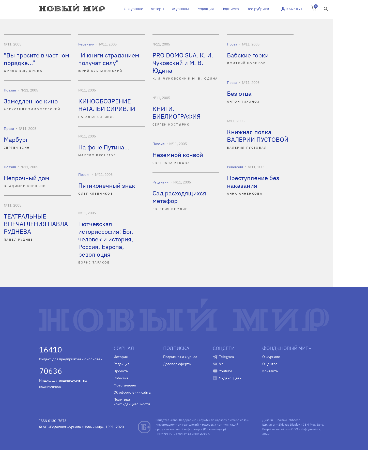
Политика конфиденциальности (132, 401)
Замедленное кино (31, 101)
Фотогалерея (125, 385)
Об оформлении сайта (132, 392)
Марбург (16, 139)
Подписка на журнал (180, 356)
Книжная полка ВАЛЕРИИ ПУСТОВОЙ (257, 136)
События (121, 378)
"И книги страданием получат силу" (108, 59)
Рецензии (86, 44)
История (121, 356)
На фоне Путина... (104, 147)
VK (221, 364)
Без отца (239, 93)
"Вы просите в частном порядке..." (36, 59)
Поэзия (10, 90)
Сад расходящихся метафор (179, 197)
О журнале (133, 8)
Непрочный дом (26, 178)
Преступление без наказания (253, 182)
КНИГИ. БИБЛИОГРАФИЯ (176, 112)
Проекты (121, 371)
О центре (270, 364)
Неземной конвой (177, 155)
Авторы (157, 8)
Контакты (270, 371)
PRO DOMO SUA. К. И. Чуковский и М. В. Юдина (182, 62)
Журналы (180, 8)
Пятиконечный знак (106, 185)
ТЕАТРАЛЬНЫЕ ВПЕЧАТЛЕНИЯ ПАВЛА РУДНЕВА (36, 224)
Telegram (226, 356)
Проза (232, 44)
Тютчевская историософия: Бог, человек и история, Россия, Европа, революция (105, 239)
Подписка (230, 8)
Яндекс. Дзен (230, 378)
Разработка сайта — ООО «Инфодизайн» (291, 429)
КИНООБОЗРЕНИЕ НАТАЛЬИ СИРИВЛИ (106, 105)
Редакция (205, 8)
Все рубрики (258, 8)
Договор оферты (177, 364)
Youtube (225, 371)
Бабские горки (248, 55)
